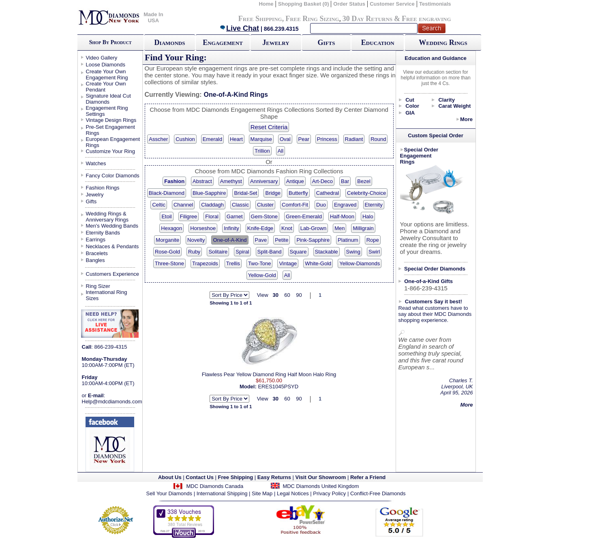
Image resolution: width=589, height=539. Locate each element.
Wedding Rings (443, 42)
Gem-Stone (264, 216)
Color (412, 106)
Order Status (349, 4)
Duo (321, 205)
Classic (240, 205)
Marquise (261, 139)
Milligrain (363, 228)
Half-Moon (342, 216)
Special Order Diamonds (434, 269)
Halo (367, 216)
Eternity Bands (103, 233)
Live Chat (239, 28)
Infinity (231, 228)
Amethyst (231, 181)
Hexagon (171, 228)
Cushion (185, 139)
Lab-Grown (313, 228)
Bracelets (97, 253)
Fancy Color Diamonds (112, 176)
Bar (345, 181)
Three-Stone (169, 263)
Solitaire (217, 252)
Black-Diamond (166, 193)
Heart (236, 139)
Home (266, 4)
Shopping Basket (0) (304, 4)
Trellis (233, 263)
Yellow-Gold (262, 275)
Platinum (348, 240)
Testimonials (435, 4)
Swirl (374, 252)
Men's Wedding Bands (112, 226)
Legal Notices (293, 493)
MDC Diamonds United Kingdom (321, 486)
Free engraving (426, 19)
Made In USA (153, 17)
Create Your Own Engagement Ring (107, 74)
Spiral (242, 252)
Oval (285, 139)
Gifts (326, 42)
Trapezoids (205, 263)
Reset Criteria (269, 127)
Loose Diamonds (106, 65)
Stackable (326, 252)
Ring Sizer (98, 286)
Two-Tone (259, 263)
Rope (372, 240)
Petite (281, 240)
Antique (295, 181)
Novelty (196, 240)
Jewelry (275, 42)
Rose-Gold (167, 252)
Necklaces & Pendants (112, 246)
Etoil (166, 216)
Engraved (345, 205)
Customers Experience (112, 274)
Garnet (235, 216)
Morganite (167, 240)
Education (377, 42)
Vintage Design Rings (111, 120)
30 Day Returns (367, 19)
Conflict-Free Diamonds (378, 493)
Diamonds (169, 42)
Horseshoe (203, 228)
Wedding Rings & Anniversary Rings (107, 217)
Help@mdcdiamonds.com (112, 401)
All (280, 151)
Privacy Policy (329, 493)
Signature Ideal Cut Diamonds (108, 99)
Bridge (273, 193)
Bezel (364, 181)
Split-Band (269, 252)
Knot (286, 228)
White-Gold (318, 263)
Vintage (288, 263)
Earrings (95, 239)
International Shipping (222, 493)
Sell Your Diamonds (169, 493)
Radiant (354, 139)
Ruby (194, 252)
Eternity (374, 205)
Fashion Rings (103, 188)
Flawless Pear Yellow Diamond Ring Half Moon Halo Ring (269, 374)
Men (339, 228)
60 (287, 295)
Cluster (265, 205)
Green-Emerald (304, 216)
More (466, 119)
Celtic (158, 205)
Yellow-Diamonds (359, 263)
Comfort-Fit (295, 205)
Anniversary (264, 181)
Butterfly (298, 193)
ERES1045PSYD (278, 386)
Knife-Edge (260, 228)
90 (299, 295)
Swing (353, 252)
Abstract (202, 181)
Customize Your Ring (110, 151)
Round (378, 139)
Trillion (262, 151)
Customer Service (392, 4)
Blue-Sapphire (209, 193)
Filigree (188, 216)
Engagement (223, 42)
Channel (183, 205)
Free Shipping (260, 19)
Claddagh (212, 205)
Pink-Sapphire (313, 240)
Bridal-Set (245, 193)
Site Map (262, 493)
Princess (327, 139)
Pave (261, 240)
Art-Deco (322, 181)
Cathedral (327, 193)
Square (298, 252)
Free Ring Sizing (312, 19)
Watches (96, 163)
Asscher (158, 139)
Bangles (95, 260)
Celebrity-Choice (366, 193)
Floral (211, 216)
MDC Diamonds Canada (214, 486)
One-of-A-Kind (229, 240)
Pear (303, 139)
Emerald (212, 139)
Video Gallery (102, 58)
